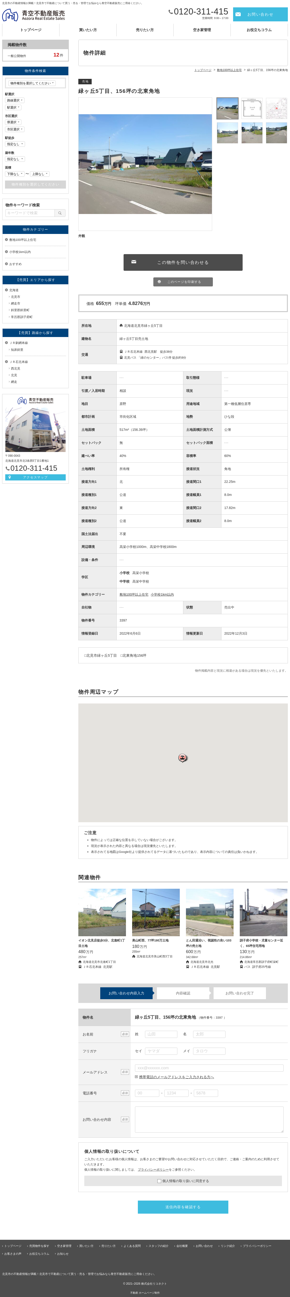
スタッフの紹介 (159, 1246)
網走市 (15, 303)
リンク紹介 (228, 1246)
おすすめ (15, 264)
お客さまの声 (12, 1253)
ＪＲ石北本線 (18, 362)
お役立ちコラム (259, 30)
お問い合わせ (260, 14)
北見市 (15, 297)
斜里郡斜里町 (20, 310)
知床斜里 (17, 350)
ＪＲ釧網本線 (18, 343)
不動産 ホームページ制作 (145, 1292)
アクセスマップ (35, 477)
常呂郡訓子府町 (22, 317)
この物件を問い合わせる (183, 262)
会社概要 (182, 1246)
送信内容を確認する (183, 1207)
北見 (14, 375)
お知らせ (63, 1253)
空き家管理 (202, 30)
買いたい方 (88, 30)
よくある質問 (132, 1246)
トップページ (30, 30)
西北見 (15, 368)
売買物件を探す (39, 1246)
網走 (14, 382)
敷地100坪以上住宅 (134, 594)
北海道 (14, 290)
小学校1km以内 (162, 594)
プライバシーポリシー (153, 1169)
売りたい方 (145, 30)
